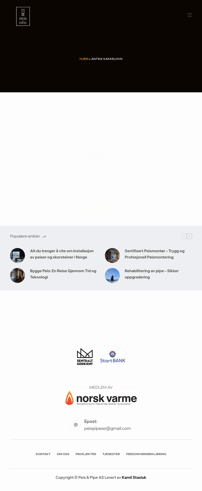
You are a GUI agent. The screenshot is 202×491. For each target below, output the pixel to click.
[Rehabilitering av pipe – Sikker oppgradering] (112, 275)
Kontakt (43, 454)
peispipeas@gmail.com (107, 428)
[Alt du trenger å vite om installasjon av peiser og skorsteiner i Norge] (17, 255)
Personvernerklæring (146, 454)
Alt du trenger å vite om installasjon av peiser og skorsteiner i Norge (62, 253)
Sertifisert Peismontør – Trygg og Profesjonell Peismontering (155, 253)
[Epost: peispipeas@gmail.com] (76, 425)
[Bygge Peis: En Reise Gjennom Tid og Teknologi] (17, 275)
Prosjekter (86, 454)
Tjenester (111, 454)
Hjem (84, 59)
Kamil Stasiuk (134, 477)
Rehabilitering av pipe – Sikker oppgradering (152, 273)
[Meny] (190, 15)
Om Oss (63, 454)
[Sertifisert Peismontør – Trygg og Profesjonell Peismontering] (112, 255)
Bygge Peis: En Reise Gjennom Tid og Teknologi (63, 273)
